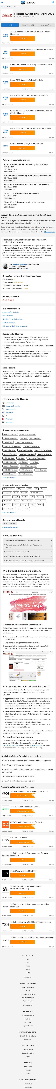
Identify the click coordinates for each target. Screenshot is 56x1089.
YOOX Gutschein (41, 470)
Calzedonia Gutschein (10, 438)
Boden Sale (34, 462)
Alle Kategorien (28, 1005)
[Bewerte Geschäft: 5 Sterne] (13, 300)
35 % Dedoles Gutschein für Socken (25, 807)
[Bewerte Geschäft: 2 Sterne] (6, 300)
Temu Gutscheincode (25, 450)
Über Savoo (28, 1067)
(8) (10, 25)
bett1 (16, 493)
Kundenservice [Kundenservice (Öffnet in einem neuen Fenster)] (9, 409)
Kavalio (48, 497)
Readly (24, 505)
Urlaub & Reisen (28, 991)
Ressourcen (28, 1039)
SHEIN (40, 505)
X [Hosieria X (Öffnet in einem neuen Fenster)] (4, 416)
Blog (28, 1073)
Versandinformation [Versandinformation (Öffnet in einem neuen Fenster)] (11, 406)
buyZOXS (24, 493)
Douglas (24, 497)
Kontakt (28, 1070)
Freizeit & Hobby (28, 1001)
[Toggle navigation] (2, 2)
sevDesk (32, 505)
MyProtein (7, 505)
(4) (46, 25)
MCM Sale (21, 458)
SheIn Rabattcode (9, 450)
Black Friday (28, 1022)
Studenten (28, 1019)
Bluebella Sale (8, 442)
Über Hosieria (7, 316)
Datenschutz (28, 1084)
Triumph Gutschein (9, 474)
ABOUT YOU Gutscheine (43, 450)
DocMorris (7, 497)
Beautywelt (7, 493)
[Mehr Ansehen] (52, 520)
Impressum (28, 1087)
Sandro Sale (23, 462)
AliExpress (20, 489)
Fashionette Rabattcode (31, 446)
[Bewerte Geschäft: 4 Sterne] (11, 300)
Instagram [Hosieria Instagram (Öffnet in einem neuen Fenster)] (7, 422)
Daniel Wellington (36, 493)
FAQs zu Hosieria (8, 323)
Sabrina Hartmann (20, 264)
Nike (28, 959)
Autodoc (43, 489)
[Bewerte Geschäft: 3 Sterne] (8, 300)
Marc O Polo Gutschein (28, 466)
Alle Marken (28, 977)
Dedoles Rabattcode (25, 474)
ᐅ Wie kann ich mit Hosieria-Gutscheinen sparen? (22, 540)
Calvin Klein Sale (9, 458)
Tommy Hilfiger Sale (10, 454)
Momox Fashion (27, 501)
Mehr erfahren (49, 232)
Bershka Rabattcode (44, 454)
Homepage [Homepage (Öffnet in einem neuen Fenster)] (8, 403)
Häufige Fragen (28, 1050)
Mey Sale (24, 438)
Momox (16, 501)
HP (28, 962)
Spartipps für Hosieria (10, 312)
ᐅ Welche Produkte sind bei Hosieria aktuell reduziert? (24, 561)
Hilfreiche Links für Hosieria (12, 319)
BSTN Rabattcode (26, 470)
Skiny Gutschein (35, 438)
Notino (28, 969)
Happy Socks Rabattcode (24, 442)
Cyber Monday (28, 1026)
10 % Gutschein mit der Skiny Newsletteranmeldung (31, 937)
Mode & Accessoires (9, 524)
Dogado (16, 497)
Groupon (39, 497)
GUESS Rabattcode (10, 462)
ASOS (29, 489)
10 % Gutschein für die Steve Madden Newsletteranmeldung (26, 887)
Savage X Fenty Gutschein (12, 446)
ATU (36, 489)
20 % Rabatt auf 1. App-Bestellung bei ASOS (29, 791)
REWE (28, 973)
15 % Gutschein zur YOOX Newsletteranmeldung (30, 922)
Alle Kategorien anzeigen (10, 527)
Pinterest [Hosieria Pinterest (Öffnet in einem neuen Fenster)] (7, 419)
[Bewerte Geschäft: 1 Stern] (3, 300)
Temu (19, 509)
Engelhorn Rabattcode (11, 466)
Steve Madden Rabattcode (36, 458)
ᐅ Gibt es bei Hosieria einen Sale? (16, 552)
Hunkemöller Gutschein (27, 434)
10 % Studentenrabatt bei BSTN (23, 871)
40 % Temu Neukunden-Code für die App (27, 822)
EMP (32, 497)
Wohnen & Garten (28, 997)
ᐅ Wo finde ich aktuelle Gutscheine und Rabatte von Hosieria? (23, 546)
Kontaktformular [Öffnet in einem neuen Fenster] (36, 745)
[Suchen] (53, 2)
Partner (28, 1056)
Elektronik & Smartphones (28, 994)
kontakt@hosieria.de (10, 745)
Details (51, 43)
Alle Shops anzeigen (8, 477)
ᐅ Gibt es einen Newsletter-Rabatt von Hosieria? (22, 556)
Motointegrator (40, 501)
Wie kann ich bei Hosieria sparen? (14, 326)
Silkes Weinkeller (9, 509)
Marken (9, 6)
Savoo (2, 6)
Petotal (16, 505)
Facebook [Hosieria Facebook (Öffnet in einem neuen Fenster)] (7, 412)
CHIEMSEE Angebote (10, 470)
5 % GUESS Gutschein (19, 837)
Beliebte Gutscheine (28, 1015)
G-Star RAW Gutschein (27, 454)
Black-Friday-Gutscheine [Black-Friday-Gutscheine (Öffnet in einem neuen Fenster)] (28, 1036)
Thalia (27, 509)
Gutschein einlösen (28, 1053)
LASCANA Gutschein (10, 434)
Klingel (28, 966)
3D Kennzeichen (9, 489)
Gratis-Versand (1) (28, 25)
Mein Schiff (7, 501)
